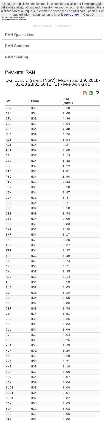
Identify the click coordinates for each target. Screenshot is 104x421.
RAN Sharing (16, 57)
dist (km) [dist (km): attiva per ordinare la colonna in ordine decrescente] (80, 101)
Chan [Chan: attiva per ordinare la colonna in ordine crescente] (27, 101)
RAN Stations (17, 46)
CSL (17, 155)
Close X (88, 14)
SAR (17, 414)
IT (7, 108)
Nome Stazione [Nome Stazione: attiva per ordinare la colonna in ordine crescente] (46, 101)
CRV (17, 108)
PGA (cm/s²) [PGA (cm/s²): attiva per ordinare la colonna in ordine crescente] (92, 101)
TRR (17, 245)
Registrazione (63, 26)
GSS (17, 214)
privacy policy (68, 14)
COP (17, 293)
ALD (17, 277)
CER (17, 309)
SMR (17, 229)
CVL (17, 324)
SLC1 (18, 388)
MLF (17, 340)
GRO (17, 203)
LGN (17, 372)
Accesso (47, 26)
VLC (17, 124)
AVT (17, 140)
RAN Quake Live (19, 35)
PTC (17, 171)
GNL (17, 261)
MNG (17, 356)
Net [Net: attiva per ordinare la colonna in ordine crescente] (8, 101)
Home (36, 26)
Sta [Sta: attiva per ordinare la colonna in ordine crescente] (16, 101)
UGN (17, 187)
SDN (17, 403)
